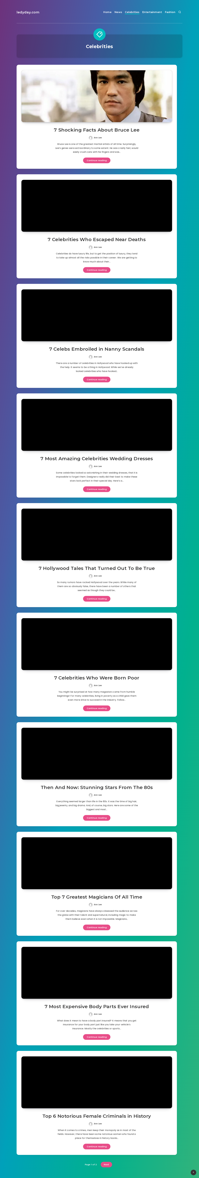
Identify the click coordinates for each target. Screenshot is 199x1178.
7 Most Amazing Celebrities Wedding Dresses (96, 458)
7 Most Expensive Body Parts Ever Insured (97, 1006)
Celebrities (132, 12)
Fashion (170, 12)
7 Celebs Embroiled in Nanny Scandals (96, 349)
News (118, 12)
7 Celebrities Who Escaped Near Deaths (97, 239)
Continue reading (97, 160)
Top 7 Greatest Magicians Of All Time (96, 897)
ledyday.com (28, 12)
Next (106, 1164)
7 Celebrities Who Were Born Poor (96, 678)
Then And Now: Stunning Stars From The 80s (97, 787)
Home (107, 12)
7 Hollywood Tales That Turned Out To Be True (97, 568)
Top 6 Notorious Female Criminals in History (96, 1116)
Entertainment (152, 12)
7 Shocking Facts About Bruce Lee (96, 130)
